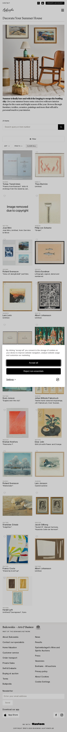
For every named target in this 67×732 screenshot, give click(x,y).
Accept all (33, 363)
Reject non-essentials (33, 371)
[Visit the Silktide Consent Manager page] (57, 379)
